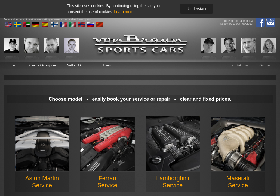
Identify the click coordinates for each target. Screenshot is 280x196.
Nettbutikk (74, 65)
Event (107, 65)
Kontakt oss (239, 65)
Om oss (264, 65)
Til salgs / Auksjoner (41, 65)
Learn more (124, 12)
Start (13, 65)
